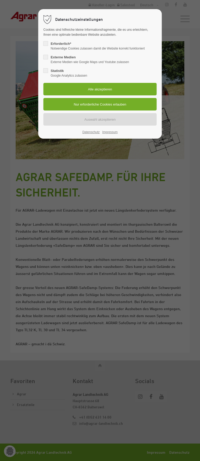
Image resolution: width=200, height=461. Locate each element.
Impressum (109, 132)
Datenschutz (91, 132)
